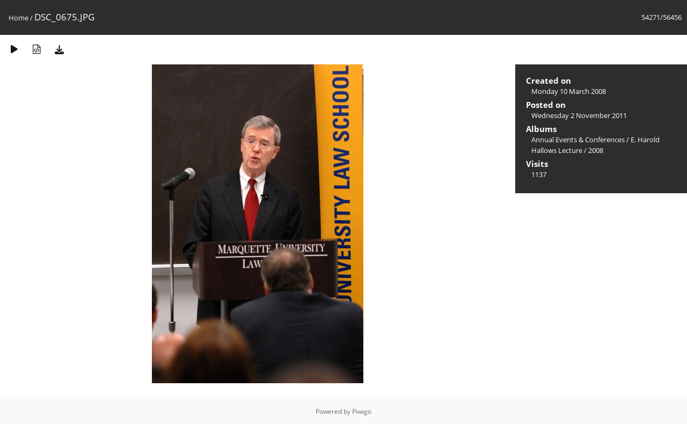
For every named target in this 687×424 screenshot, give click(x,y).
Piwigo (361, 411)
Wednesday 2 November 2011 (579, 115)
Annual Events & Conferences (578, 139)
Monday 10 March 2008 (568, 91)
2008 (595, 150)
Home (18, 18)
